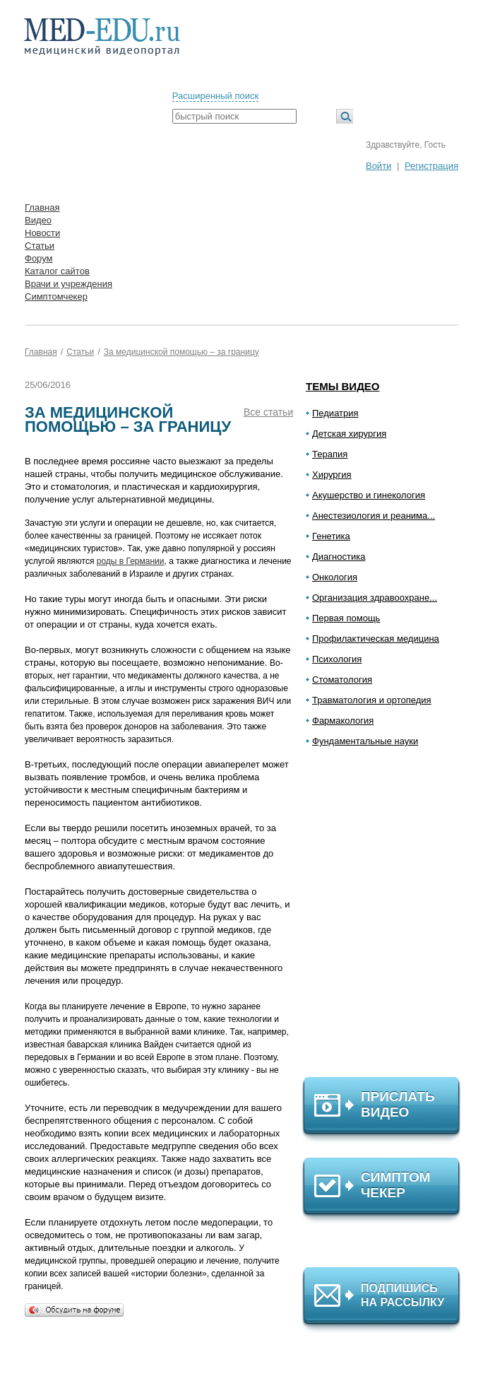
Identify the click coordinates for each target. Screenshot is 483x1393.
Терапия (329, 454)
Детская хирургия (349, 433)
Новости (42, 233)
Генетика (331, 536)
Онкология (334, 577)
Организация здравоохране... (374, 597)
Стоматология (342, 679)
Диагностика (338, 556)
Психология (337, 659)
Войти (378, 165)
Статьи (39, 245)
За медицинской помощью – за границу (181, 352)
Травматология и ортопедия (371, 700)
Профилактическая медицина (375, 638)
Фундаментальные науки (365, 741)
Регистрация (431, 165)
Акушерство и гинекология (368, 495)
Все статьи (268, 412)
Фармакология (343, 720)
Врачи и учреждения (68, 283)
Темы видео (343, 386)
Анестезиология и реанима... (373, 515)
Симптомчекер (56, 296)
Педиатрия (335, 413)
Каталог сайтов (57, 271)
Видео (38, 220)
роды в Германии (131, 561)
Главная (42, 207)
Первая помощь (346, 618)
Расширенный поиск (215, 95)
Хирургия (332, 474)
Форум (39, 258)
